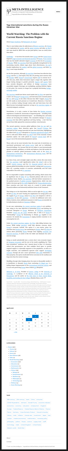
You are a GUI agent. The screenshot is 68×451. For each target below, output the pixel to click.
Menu (58, 11)
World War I (21, 428)
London (9, 418)
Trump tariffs (20, 294)
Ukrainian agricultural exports (40, 132)
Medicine (15, 376)
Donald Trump (32, 402)
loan (49, 415)
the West (48, 48)
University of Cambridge (18, 296)
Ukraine (10, 63)
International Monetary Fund (36, 153)
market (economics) (11, 291)
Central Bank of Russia (41, 283)
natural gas (39, 291)
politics (18, 421)
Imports (37, 82)
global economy (34, 48)
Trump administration (44, 183)
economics (10, 406)
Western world (38, 296)
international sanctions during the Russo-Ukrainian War (24, 289)
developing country (11, 285)
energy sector (25, 96)
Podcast (12, 351)
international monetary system (38, 265)
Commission (26, 217)
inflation (20, 415)
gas (16, 196)
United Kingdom (26, 425)
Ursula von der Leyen (20, 212)
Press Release (14, 355)
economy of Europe (37, 285)
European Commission (44, 210)
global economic (26, 181)
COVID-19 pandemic (13, 402)
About (8, 438)
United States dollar (36, 294)
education (26, 406)
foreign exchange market (44, 286)
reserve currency (17, 164)
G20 (8, 288)
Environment (17, 374)
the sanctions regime (42, 105)
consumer (39, 399)
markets (22, 48)
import (23, 288)
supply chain (37, 421)
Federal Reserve (18, 409)
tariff (44, 421)
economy (33, 61)
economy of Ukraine (11, 286)
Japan (44, 415)
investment (44, 84)
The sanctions (11, 94)
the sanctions (22, 63)
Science (13, 370)
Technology (16, 381)
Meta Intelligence (28, 9)
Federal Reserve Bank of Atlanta (34, 409)
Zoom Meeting (15, 385)
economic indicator (44, 402)
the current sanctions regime (32, 206)
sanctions (25, 198)
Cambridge (10, 56)
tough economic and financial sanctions (24, 58)
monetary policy (42, 418)
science (29, 421)
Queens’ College (33, 271)
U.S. (17, 75)
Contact (9, 441)
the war (48, 65)
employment (35, 406)
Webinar (13, 383)
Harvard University (42, 412)
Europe (36, 56)
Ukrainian (27, 202)
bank (27, 399)
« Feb (15, 332)
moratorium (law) (32, 291)
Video (11, 357)
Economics (24, 281)
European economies (15, 242)
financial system (37, 164)
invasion (45, 128)
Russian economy (46, 111)
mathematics (31, 418)
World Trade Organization (14, 155)
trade (17, 425)
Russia (40, 58)
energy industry (21, 286)
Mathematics (15, 368)
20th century (20, 399)
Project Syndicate (15, 42)
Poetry (12, 353)
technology (10, 425)
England (43, 406)
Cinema (12, 349)
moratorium (10, 198)
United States (47, 56)
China (33, 399)
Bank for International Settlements (20, 283)
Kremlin (11, 77)
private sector (29, 145)
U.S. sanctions (26, 170)
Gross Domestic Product (15, 288)
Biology (15, 372)
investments (47, 166)
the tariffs (25, 183)
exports (45, 82)
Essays (28, 281)
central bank (28, 77)
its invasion (47, 61)
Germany (16, 412)
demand (23, 402)
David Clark (9, 281)
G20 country (47, 58)
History (9, 415)
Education (14, 364)
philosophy (10, 421)
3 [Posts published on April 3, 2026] (35, 316)
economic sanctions (21, 285)
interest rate (28, 415)
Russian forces (19, 229)
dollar (40, 162)
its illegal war (43, 263)
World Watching (35, 281)
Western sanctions (39, 46)
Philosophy (16, 378)
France (9, 412)
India (14, 415)
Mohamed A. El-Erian (29, 42)
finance (48, 409)
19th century (11, 399)
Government (15, 366)
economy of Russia (46, 285)
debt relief (39, 252)
